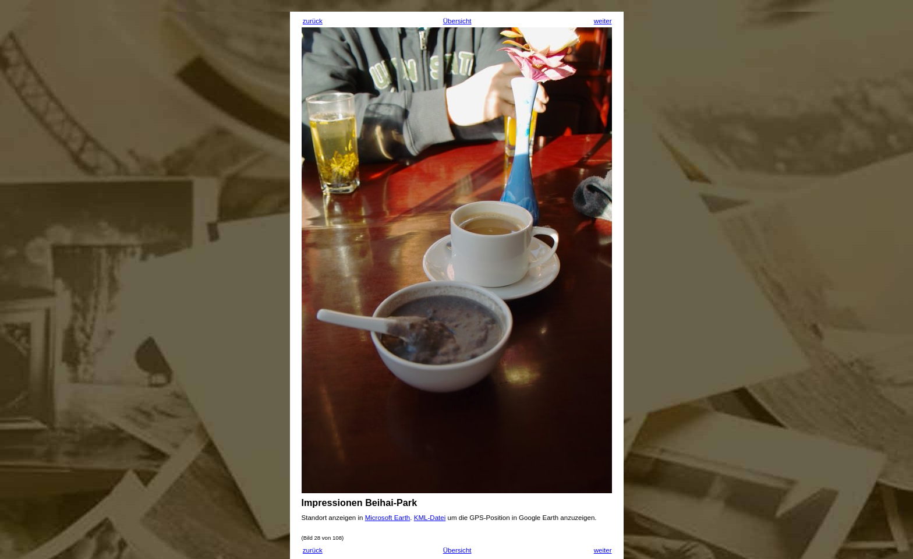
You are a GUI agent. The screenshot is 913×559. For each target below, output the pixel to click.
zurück (313, 20)
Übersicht (457, 20)
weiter (603, 20)
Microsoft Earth (388, 517)
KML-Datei (430, 517)
